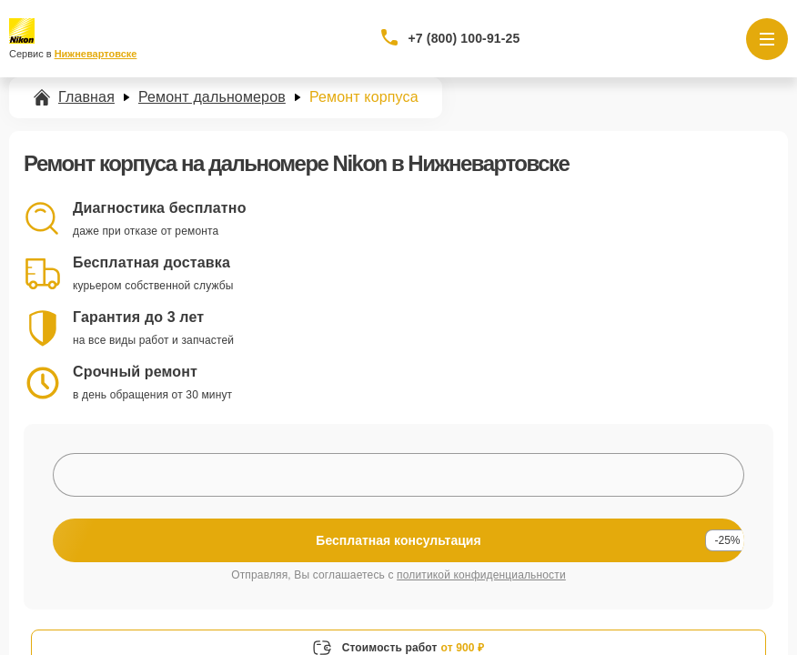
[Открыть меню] (767, 39)
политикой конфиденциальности (481, 575)
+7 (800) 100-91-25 (464, 38)
